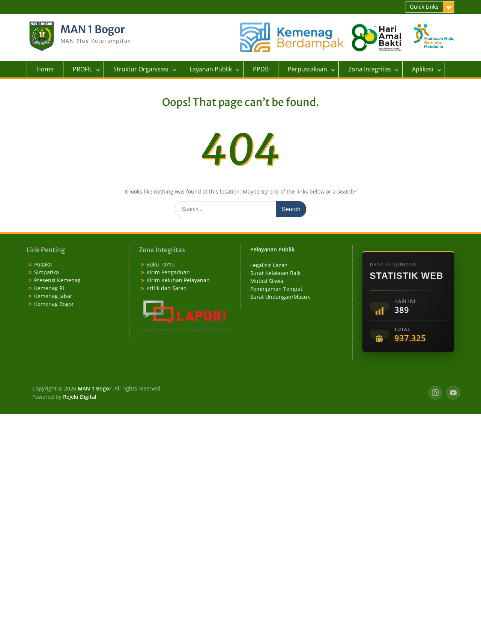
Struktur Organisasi (140, 69)
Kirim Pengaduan (168, 272)
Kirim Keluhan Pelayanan (178, 280)
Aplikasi (422, 69)
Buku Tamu (160, 264)
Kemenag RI (49, 288)
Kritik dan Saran (166, 288)
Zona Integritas (369, 69)
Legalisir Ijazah (269, 265)
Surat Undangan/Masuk (280, 296)
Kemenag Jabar (53, 296)
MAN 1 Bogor (92, 29)
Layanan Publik (210, 69)
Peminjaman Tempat (276, 288)
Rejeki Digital (79, 396)
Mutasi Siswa (266, 280)
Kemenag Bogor (54, 303)
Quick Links (424, 6)
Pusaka (43, 264)
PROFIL (82, 69)
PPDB (261, 69)
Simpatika (46, 272)
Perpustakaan (307, 69)
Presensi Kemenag (57, 280)
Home (45, 69)
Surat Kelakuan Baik (275, 273)
